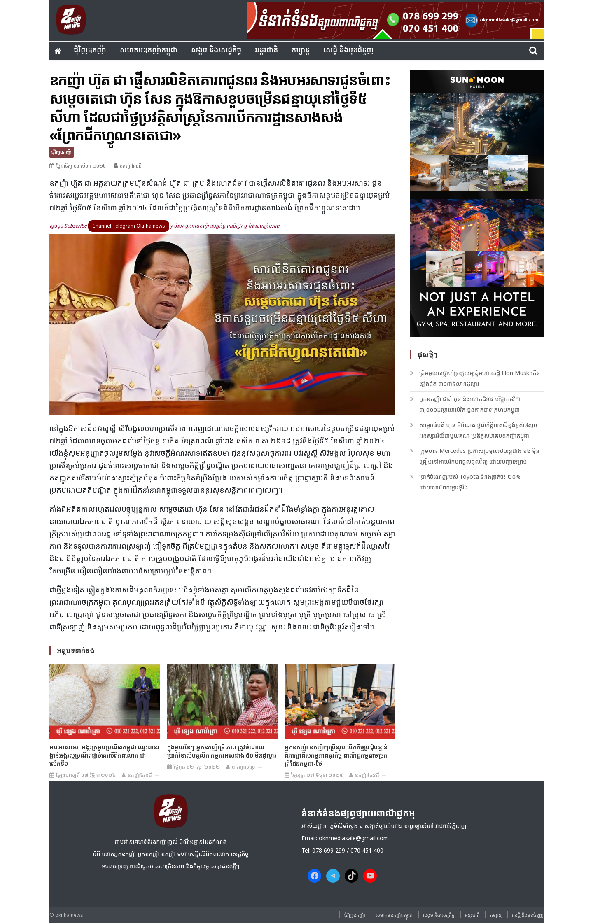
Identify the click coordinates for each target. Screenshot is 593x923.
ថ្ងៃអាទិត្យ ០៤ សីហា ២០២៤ (81, 165)
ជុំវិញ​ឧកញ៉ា (90, 50)
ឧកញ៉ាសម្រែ (243, 766)
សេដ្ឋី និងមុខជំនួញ (348, 50)
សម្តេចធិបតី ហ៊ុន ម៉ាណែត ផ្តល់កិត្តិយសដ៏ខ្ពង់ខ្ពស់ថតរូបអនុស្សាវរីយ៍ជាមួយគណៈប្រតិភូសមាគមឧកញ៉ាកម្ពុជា (478, 430)
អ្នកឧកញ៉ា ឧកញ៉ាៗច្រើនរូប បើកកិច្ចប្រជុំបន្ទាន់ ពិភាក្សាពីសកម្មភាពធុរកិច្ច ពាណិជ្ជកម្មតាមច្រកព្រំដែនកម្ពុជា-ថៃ (336, 755)
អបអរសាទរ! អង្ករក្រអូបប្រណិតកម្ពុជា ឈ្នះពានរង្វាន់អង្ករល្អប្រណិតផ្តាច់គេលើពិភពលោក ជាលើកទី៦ (104, 755)
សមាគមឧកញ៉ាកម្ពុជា (148, 50)
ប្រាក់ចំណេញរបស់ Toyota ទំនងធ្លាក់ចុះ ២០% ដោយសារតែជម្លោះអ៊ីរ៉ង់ (470, 482)
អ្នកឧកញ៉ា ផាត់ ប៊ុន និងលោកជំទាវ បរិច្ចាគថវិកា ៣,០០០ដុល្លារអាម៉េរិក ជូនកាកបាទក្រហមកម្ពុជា (470, 404)
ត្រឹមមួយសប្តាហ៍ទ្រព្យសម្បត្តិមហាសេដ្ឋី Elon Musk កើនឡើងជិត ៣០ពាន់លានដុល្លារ (479, 378)
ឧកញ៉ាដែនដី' (131, 165)
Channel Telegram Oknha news (128, 225)
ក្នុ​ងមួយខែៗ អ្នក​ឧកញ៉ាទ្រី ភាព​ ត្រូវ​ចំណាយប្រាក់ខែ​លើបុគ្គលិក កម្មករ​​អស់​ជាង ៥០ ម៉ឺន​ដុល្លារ (221, 751)
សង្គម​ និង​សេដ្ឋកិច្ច (216, 50)
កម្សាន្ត (301, 50)
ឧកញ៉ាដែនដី (140, 774)
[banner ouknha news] (395, 19)
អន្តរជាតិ (266, 50)
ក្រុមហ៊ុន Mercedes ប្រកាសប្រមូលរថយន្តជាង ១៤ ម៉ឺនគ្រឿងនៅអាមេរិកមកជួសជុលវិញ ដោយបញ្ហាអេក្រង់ (479, 456)
